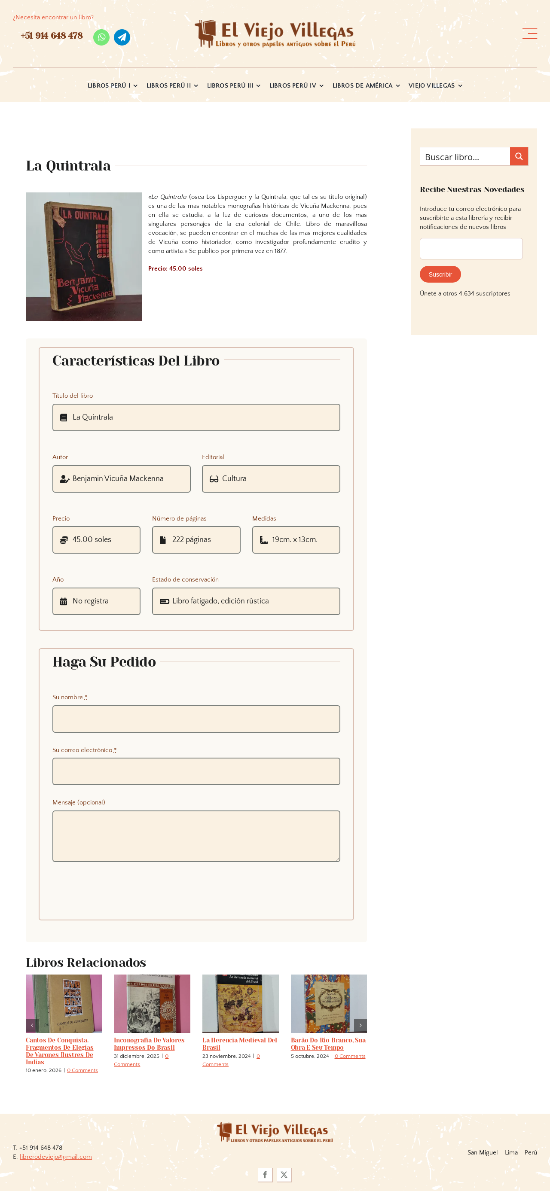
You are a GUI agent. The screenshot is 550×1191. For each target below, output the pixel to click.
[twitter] (284, 1175)
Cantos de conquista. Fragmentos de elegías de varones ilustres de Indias (60, 1051)
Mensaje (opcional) (78, 802)
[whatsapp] (101, 37)
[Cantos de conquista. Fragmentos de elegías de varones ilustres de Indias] (64, 978)
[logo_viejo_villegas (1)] (275, 23)
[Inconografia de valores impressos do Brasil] (152, 978)
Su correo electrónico (84, 750)
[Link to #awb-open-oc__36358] (529, 34)
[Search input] (465, 156)
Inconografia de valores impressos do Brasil (149, 1044)
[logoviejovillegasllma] (275, 1125)
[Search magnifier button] (519, 156)
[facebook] (265, 1175)
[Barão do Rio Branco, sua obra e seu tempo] (329, 978)
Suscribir (440, 274)
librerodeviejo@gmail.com (56, 1157)
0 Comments (82, 1070)
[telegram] (122, 37)
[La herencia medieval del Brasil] (240, 978)
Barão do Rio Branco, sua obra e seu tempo (328, 1044)
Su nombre (70, 697)
